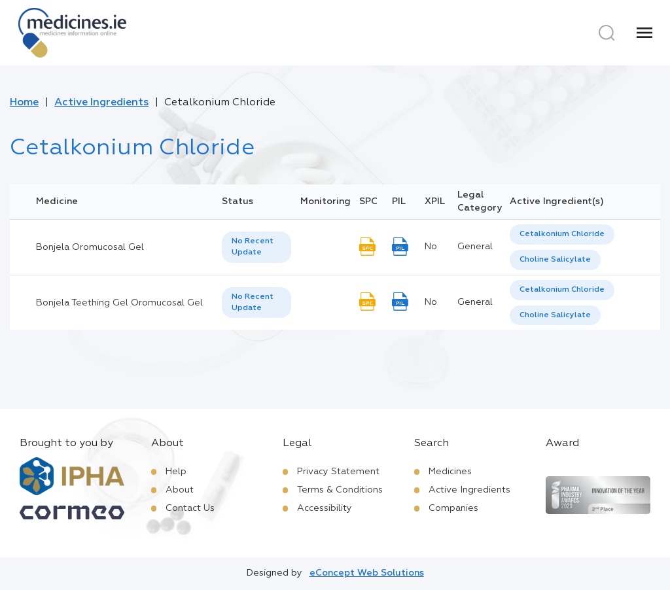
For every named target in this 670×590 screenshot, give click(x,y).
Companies (453, 508)
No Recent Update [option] (252, 246)
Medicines (450, 471)
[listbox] (256, 247)
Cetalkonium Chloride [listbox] (562, 234)
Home (24, 102)
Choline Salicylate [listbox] (555, 260)
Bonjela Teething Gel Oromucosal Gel (119, 302)
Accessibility (324, 508)
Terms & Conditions (340, 490)
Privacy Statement (338, 471)
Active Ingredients (101, 102)
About (180, 490)
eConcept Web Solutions (366, 573)
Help (176, 471)
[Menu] (644, 32)
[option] (562, 234)
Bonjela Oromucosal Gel (90, 247)
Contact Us (190, 508)
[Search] (606, 32)
